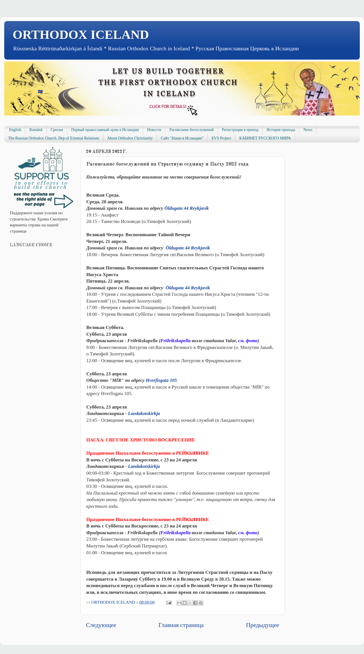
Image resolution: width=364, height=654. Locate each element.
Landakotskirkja (144, 413)
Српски (57, 130)
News (307, 130)
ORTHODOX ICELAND (81, 35)
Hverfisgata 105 (161, 380)
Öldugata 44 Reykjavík (186, 208)
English (15, 130)
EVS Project (221, 138)
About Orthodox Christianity (130, 138)
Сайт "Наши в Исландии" (182, 138)
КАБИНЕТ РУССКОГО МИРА (265, 138)
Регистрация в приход (240, 130)
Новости (154, 130)
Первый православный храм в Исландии (105, 130)
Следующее (101, 625)
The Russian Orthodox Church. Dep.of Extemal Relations (53, 138)
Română (35, 130)
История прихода (280, 130)
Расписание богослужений (191, 130)
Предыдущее (262, 625)
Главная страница (181, 625)
